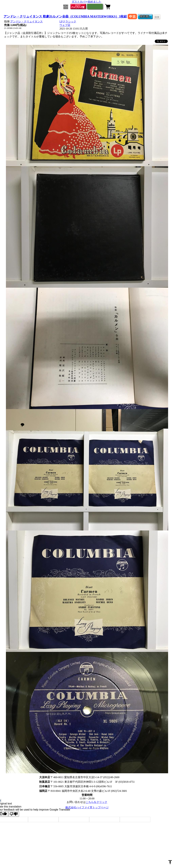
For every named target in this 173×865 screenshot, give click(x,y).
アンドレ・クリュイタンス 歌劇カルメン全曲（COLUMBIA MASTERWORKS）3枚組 (65, 16)
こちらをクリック (96, 802)
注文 (157, 17)
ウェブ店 (64, 25)
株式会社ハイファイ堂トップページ (87, 807)
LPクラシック (67, 21)
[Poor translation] (13, 814)
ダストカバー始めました (86, 1)
